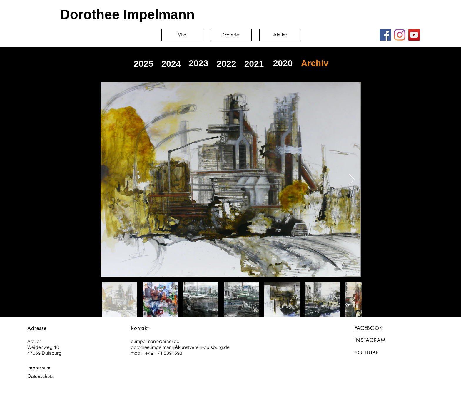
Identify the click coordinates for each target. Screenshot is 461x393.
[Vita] (182, 35)
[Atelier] (280, 35)
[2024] (171, 63)
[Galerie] (231, 35)
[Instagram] (399, 35)
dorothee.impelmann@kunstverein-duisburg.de (180, 347)
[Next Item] (351, 179)
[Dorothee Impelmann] (119, 14)
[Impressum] (40, 368)
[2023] (198, 63)
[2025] (143, 63)
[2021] (254, 63)
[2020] (283, 63)
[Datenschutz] (42, 376)
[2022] (226, 63)
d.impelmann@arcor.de (155, 341)
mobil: (138, 353)
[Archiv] (315, 63)
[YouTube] (414, 35)
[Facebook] (385, 35)
